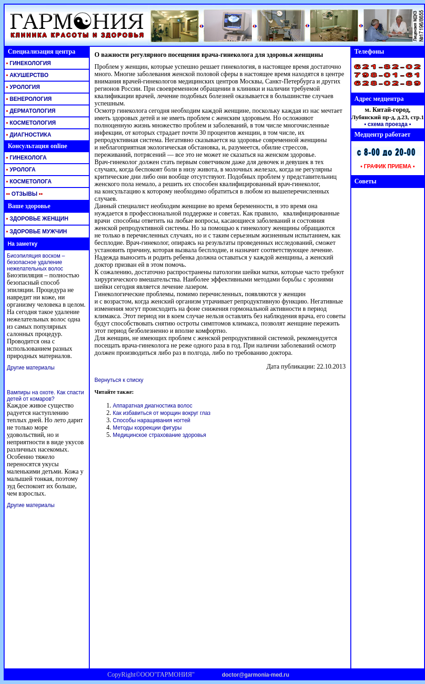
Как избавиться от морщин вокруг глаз (161, 413)
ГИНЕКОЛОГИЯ (28, 63)
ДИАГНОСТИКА (28, 135)
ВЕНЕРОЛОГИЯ (28, 99)
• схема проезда (386, 124)
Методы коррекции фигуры (147, 428)
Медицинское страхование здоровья (159, 435)
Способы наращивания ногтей (151, 420)
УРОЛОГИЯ (22, 87)
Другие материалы (30, 367)
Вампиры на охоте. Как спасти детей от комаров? (45, 395)
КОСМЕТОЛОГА (28, 181)
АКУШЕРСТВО (27, 75)
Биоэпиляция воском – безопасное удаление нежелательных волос (36, 262)
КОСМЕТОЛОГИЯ (30, 123)
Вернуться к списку (118, 380)
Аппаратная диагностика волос (152, 406)
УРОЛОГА (20, 169)
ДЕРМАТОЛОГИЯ (30, 111)
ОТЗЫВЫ (24, 194)
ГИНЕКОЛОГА (26, 157)
